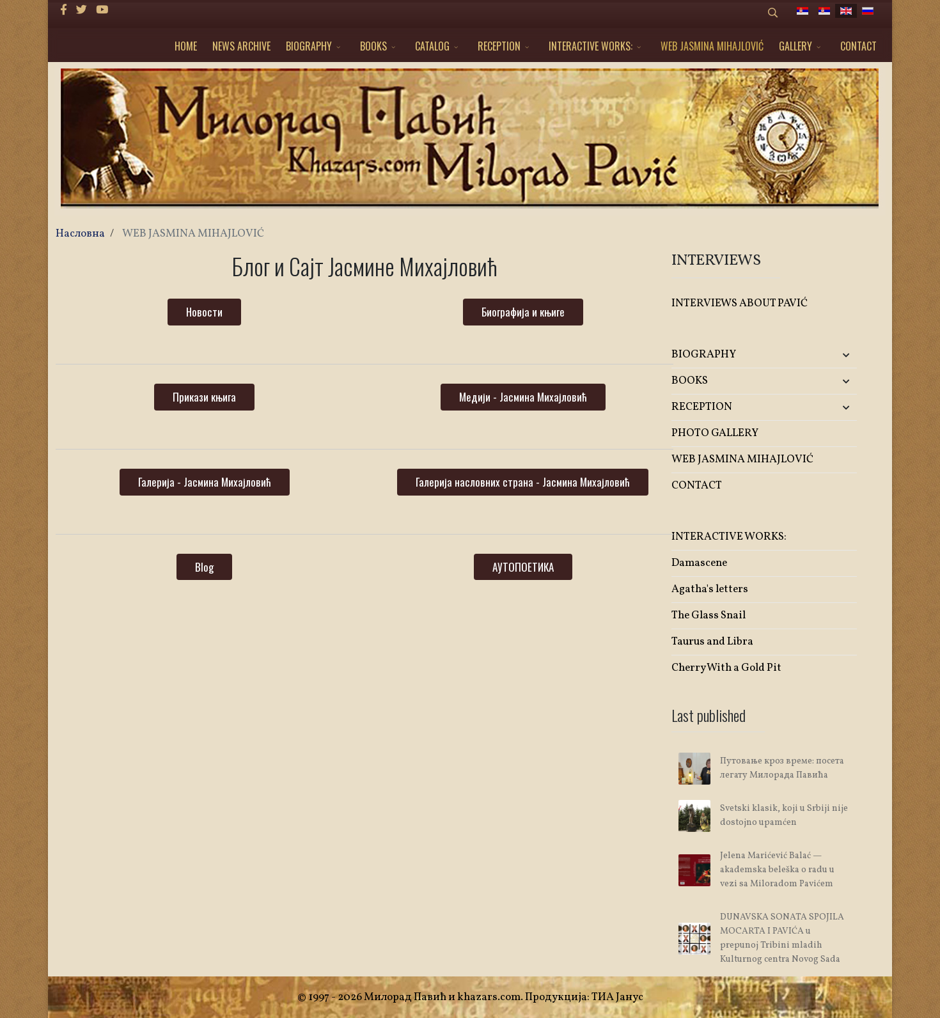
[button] (826, 355)
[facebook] (63, 10)
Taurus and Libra (712, 641)
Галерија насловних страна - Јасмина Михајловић (523, 482)
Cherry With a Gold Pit (726, 668)
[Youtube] (102, 10)
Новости (204, 312)
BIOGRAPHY (309, 46)
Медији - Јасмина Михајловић (523, 397)
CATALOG (432, 46)
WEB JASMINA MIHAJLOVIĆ (712, 46)
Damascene (699, 563)
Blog (204, 567)
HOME (186, 46)
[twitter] (81, 10)
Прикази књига (204, 397)
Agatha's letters (709, 589)
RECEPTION (499, 46)
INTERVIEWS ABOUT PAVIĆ (739, 303)
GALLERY (795, 46)
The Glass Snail (708, 615)
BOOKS (373, 46)
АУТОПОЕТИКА (523, 567)
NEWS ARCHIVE (241, 46)
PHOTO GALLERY (714, 433)
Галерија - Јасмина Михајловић (204, 482)
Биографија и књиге (523, 312)
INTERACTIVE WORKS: (590, 46)
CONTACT (858, 46)
